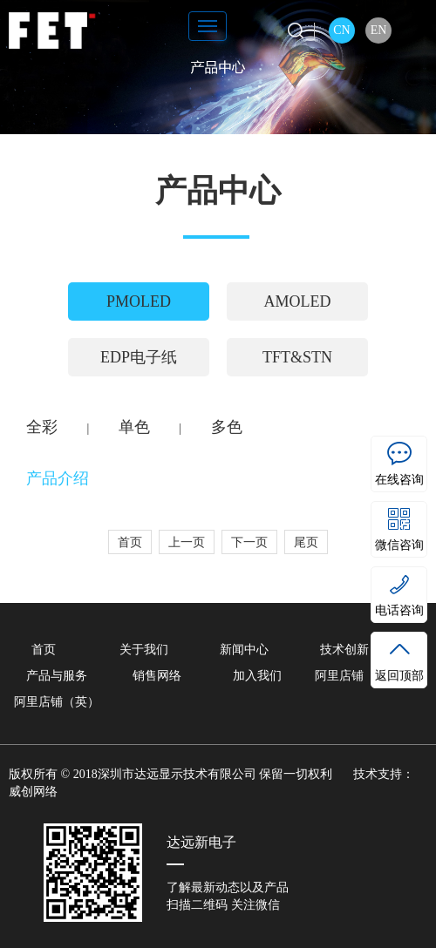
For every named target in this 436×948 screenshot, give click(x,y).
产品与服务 (56, 675)
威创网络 (33, 791)
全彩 (42, 427)
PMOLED (138, 301)
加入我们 (257, 675)
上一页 (186, 542)
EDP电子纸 (138, 357)
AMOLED (297, 301)
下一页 (249, 542)
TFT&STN (297, 357)
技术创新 (344, 649)
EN (379, 30)
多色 (226, 427)
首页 (130, 542)
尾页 (306, 542)
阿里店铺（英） (56, 701)
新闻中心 (244, 649)
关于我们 (143, 649)
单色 (134, 427)
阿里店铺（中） (357, 675)
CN (341, 30)
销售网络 (157, 675)
